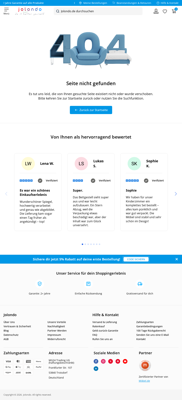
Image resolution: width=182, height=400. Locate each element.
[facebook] (96, 361)
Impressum (54, 335)
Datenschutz (11, 335)
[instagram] (103, 361)
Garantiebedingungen (149, 326)
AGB (6, 339)
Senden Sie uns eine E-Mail (152, 335)
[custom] (118, 361)
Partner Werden (57, 330)
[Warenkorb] (173, 11)
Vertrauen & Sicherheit (17, 326)
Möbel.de (144, 380)
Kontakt (141, 339)
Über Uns (9, 322)
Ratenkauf (98, 326)
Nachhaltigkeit (56, 326)
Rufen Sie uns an (102, 339)
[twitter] (110, 361)
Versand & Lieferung (104, 322)
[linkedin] (96, 368)
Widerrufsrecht (56, 339)
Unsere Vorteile (56, 322)
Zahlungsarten (145, 322)
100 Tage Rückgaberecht (151, 330)
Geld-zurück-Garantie (105, 330)
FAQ (94, 335)
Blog (6, 330)
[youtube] (125, 361)
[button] (176, 194)
